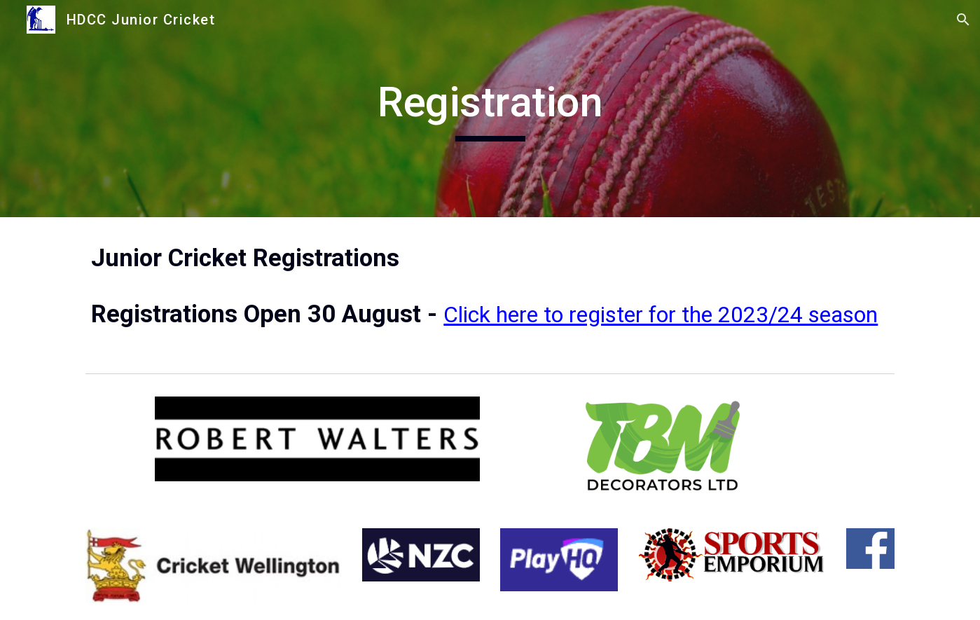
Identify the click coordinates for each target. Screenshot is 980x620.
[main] (489, 108)
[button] (963, 19)
